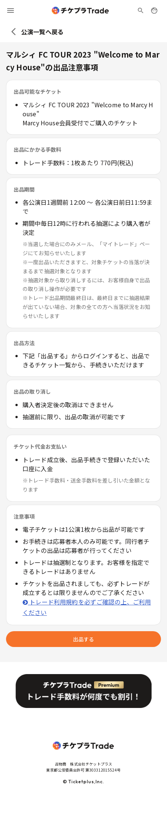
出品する (83, 639)
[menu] (11, 11)
